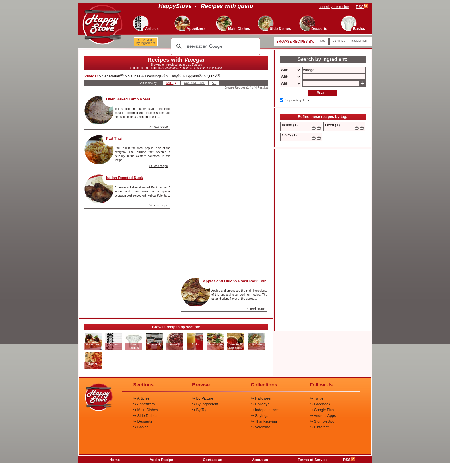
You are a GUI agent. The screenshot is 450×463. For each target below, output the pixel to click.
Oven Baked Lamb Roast (128, 99)
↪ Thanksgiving (264, 421)
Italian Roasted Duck (124, 178)
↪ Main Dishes (145, 410)
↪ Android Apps (323, 415)
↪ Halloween (261, 398)
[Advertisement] (224, 182)
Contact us (212, 460)
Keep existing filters (296, 100)
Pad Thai (114, 138)
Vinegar (91, 76)
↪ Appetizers (144, 404)
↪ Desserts (142, 421)
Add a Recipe (161, 460)
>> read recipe (158, 126)
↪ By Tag (199, 410)
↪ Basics (140, 427)
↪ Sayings (259, 415)
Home (114, 460)
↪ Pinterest (319, 427)
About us (260, 460)
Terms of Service (313, 460)
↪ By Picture (202, 398)
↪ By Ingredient (205, 404)
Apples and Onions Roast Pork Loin (235, 281)
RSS (349, 460)
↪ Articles (141, 398)
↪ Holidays (260, 404)
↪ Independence (265, 410)
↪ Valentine (260, 427)
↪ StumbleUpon (323, 421)
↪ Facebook (320, 404)
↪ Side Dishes (145, 415)
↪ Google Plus (322, 410)
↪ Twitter (317, 398)
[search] (214, 46)
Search (322, 92)
